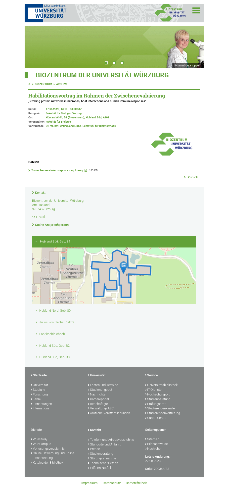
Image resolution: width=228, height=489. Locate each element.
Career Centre (155, 418)
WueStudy (39, 439)
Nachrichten (97, 394)
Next (195, 47)
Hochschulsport (157, 394)
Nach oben (153, 449)
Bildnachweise (156, 444)
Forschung (39, 394)
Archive (61, 84)
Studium (38, 390)
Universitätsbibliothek (161, 385)
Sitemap (152, 439)
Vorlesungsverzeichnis (48, 449)
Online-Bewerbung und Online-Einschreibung (53, 455)
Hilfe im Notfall (99, 468)
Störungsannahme (102, 458)
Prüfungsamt (155, 404)
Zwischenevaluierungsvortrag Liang (57, 170)
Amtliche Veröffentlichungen (109, 413)
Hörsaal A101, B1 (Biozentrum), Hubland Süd (73, 117)
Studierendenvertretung (162, 413)
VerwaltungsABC (101, 408)
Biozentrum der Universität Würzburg (102, 75)
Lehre (36, 399)
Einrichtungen (41, 404)
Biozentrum (43, 84)
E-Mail (40, 217)
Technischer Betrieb (103, 463)
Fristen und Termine (103, 385)
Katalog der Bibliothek (47, 463)
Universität (39, 385)
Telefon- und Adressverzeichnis (111, 440)
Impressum (89, 483)
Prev (33, 47)
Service (151, 375)
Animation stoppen (188, 65)
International (40, 408)
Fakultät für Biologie (58, 121)
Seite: (149, 469)
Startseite (39, 375)
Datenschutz (112, 483)
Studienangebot (100, 390)
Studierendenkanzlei (160, 408)
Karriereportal (98, 399)
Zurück (192, 177)
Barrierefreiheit (136, 483)
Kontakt (40, 193)
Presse (94, 449)
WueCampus (41, 444)
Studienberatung (157, 399)
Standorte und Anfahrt (104, 444)
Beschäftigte (98, 404)
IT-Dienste (153, 390)
